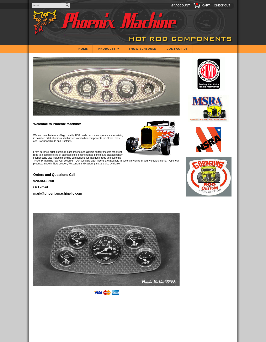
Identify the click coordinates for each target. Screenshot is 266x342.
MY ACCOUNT (180, 5)
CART (206, 5)
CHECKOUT (222, 5)
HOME (83, 49)
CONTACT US (177, 49)
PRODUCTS (107, 49)
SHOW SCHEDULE (142, 49)
